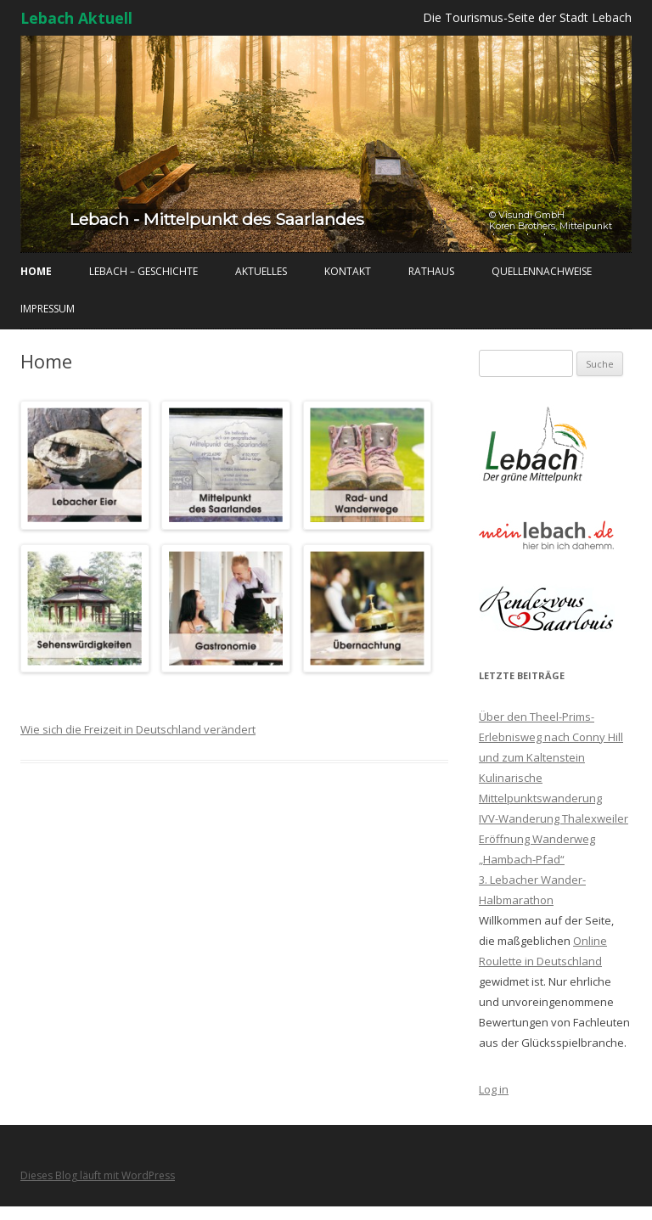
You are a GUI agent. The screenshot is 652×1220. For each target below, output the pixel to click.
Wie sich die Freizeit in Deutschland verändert (138, 729)
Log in (494, 1089)
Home (36, 271)
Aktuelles (261, 271)
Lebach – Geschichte (143, 271)
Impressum (47, 308)
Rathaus (431, 271)
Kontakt (347, 271)
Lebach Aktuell (76, 18)
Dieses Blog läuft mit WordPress (97, 1175)
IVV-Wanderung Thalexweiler (553, 818)
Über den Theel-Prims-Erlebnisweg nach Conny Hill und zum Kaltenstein (551, 737)
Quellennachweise (542, 271)
